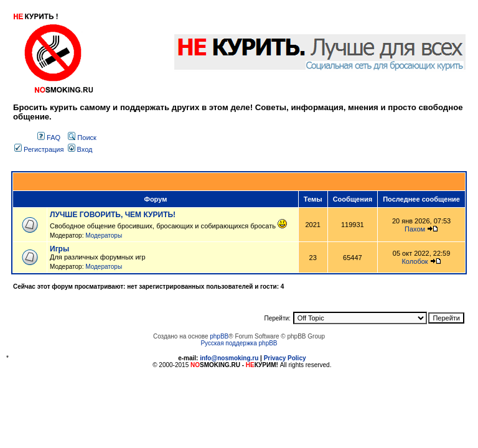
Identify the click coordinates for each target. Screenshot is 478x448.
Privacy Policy (285, 358)
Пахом (415, 229)
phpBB (219, 336)
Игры (59, 249)
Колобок (414, 261)
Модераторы (103, 235)
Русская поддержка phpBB (238, 343)
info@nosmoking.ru (229, 358)
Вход (80, 149)
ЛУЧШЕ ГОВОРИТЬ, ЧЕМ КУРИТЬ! (113, 214)
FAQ (48, 137)
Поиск (82, 137)
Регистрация (38, 149)
